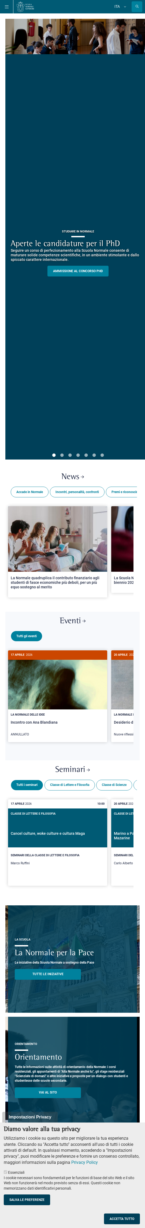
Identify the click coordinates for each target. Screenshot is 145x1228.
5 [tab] (86, 455)
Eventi (72, 621)
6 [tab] (94, 455)
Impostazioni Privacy (30, 1117)
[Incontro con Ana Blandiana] (57, 696)
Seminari (72, 768)
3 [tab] (70, 455)
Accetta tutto (122, 1219)
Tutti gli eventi (26, 636)
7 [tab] (102, 455)
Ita (117, 6)
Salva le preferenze (26, 1200)
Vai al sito (48, 1090)
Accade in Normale (29, 492)
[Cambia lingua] (124, 6)
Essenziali (16, 1172)
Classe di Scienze (114, 783)
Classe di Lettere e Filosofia (69, 783)
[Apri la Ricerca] (137, 6)
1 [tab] (54, 455)
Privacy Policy (84, 1162)
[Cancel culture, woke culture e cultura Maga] (57, 840)
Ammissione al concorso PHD (78, 271)
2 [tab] (62, 455)
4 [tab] (78, 455)
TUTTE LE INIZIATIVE (48, 972)
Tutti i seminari (27, 783)
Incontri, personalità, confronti (77, 492)
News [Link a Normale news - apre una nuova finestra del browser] (72, 477)
